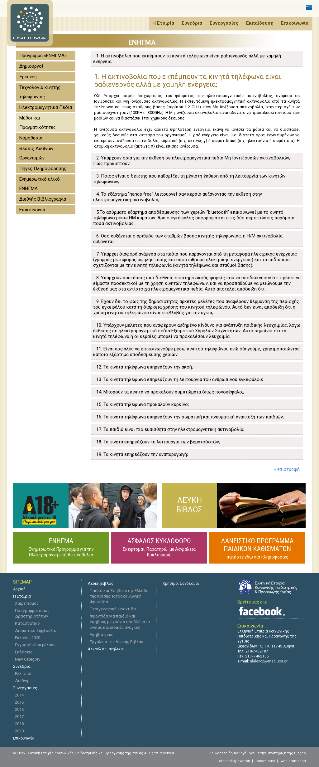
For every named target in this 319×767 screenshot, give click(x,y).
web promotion (293, 761)
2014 (19, 695)
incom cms (265, 761)
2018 (19, 723)
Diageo (300, 753)
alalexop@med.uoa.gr (269, 661)
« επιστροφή (287, 469)
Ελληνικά (23, 673)
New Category (27, 659)
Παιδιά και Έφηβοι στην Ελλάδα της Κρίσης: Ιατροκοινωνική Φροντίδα (119, 596)
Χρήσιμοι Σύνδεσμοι (181, 583)
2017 (19, 716)
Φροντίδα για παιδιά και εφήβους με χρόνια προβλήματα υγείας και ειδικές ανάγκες (120, 622)
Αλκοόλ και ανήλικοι (106, 649)
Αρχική (19, 589)
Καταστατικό (27, 623)
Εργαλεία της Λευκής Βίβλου (116, 641)
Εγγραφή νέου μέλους (35, 644)
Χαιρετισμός (27, 603)
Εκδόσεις (23, 652)
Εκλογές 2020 (27, 637)
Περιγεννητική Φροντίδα (113, 609)
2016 (19, 709)
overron (243, 761)
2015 (19, 702)
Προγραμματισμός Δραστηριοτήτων (32, 613)
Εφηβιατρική (101, 634)
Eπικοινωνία (23, 738)
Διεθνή (21, 680)
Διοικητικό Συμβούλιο (35, 630)
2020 (19, 731)
